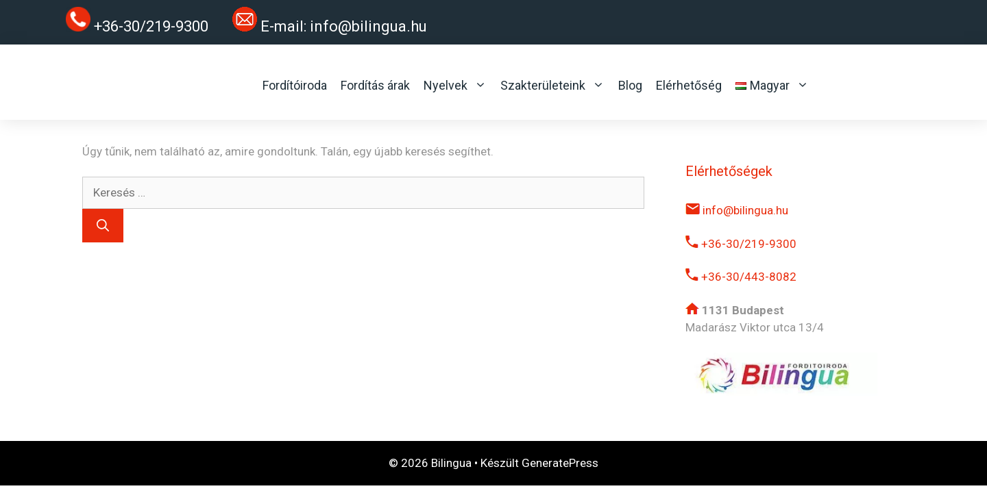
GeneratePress (560, 463)
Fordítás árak (375, 85)
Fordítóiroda (295, 85)
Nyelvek (455, 85)
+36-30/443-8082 (740, 276)
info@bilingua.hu (368, 26)
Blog (630, 85)
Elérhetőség (689, 85)
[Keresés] (102, 225)
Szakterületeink (552, 85)
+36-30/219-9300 (740, 244)
